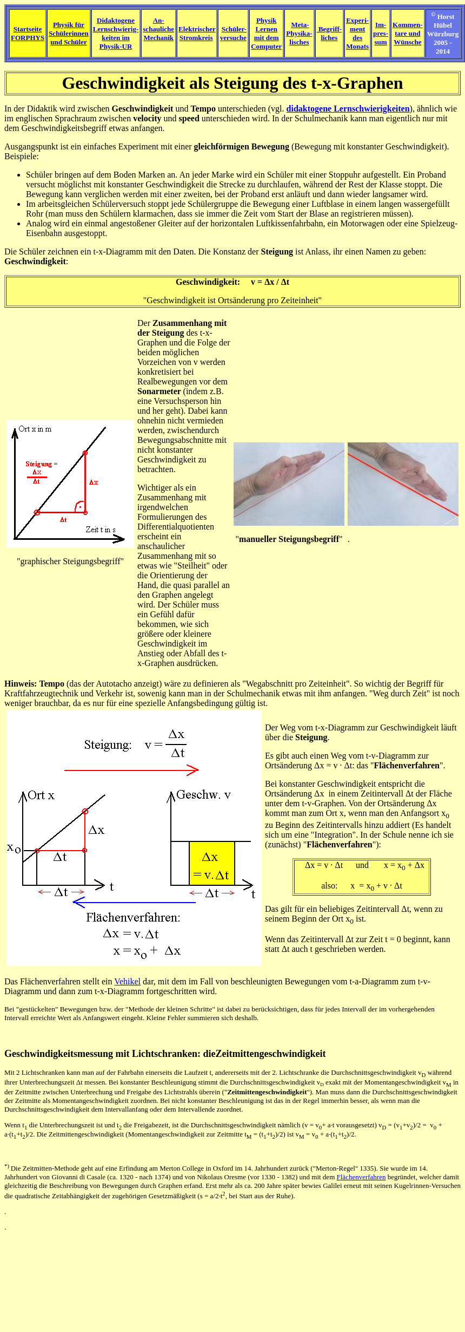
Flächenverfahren (406, 765)
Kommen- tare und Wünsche (408, 33)
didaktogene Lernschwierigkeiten (348, 108)
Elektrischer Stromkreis (197, 33)
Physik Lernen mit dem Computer (266, 33)
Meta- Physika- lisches (299, 33)
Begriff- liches (329, 33)
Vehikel (127, 981)
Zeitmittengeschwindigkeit (271, 1053)
